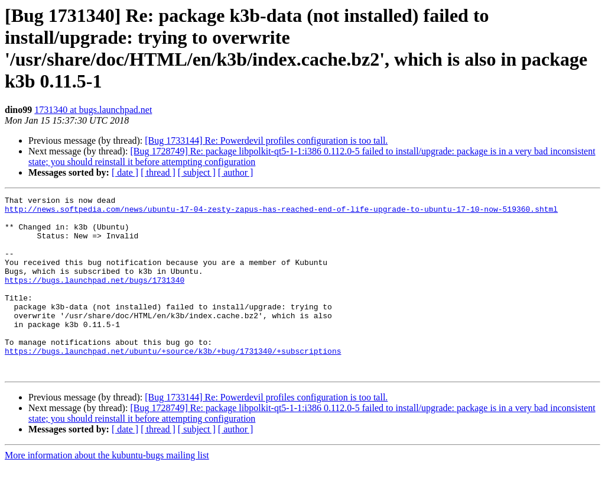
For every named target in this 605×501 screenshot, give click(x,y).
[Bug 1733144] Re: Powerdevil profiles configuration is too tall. (266, 140)
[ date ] (125, 172)
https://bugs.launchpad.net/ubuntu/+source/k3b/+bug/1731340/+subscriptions (173, 382)
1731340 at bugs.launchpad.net (93, 110)
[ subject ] (197, 172)
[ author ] (235, 172)
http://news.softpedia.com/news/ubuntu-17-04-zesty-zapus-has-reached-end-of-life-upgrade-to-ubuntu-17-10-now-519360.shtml (281, 212)
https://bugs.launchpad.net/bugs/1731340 (94, 297)
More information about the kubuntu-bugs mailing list (107, 491)
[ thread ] (158, 172)
